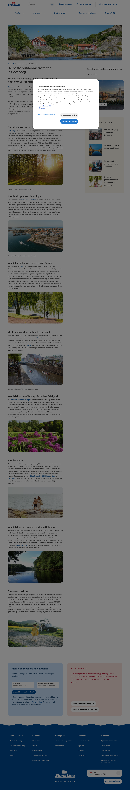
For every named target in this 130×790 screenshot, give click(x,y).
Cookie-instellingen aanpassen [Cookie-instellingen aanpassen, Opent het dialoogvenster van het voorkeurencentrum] (46, 114)
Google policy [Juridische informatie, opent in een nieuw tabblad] (43, 108)
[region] (66, 104)
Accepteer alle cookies (69, 121)
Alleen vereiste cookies (69, 115)
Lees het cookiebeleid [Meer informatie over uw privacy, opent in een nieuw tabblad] (45, 106)
